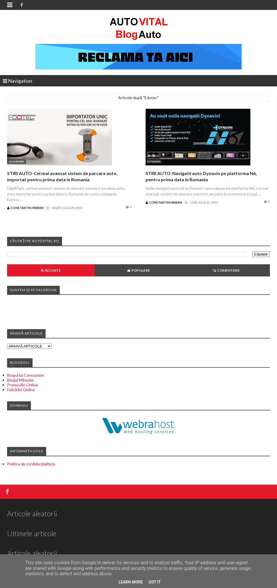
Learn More (130, 582)
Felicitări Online (21, 389)
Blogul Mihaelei (20, 380)
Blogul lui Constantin (25, 375)
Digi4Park (16, 161)
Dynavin (154, 161)
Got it (154, 582)
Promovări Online (22, 384)
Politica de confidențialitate (31, 463)
